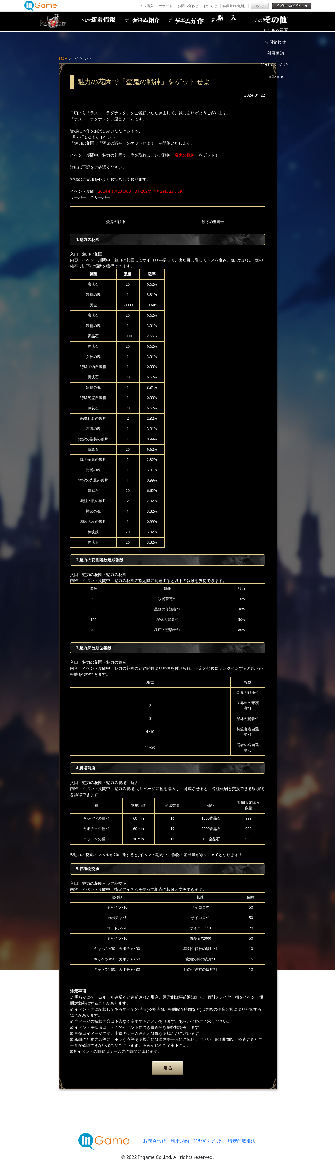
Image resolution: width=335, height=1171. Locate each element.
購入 (235, 21)
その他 (281, 21)
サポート (166, 5)
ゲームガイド (189, 21)
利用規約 (180, 1141)
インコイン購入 (141, 5)
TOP (63, 58)
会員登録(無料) (233, 5)
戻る (167, 1068)
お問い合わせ (188, 5)
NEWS (97, 21)
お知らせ (210, 5)
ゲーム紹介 (143, 21)
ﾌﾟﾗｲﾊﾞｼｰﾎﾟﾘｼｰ (208, 1141)
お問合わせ (154, 1141)
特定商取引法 (241, 1141)
